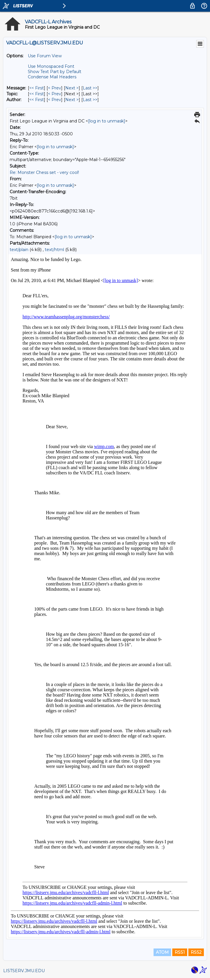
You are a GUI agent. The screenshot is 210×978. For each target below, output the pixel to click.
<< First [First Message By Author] (36, 99)
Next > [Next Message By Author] (72, 99)
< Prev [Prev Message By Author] (54, 99)
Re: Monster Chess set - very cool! (44, 172)
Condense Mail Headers (52, 77)
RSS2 (196, 952)
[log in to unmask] (106, 121)
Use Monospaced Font (51, 66)
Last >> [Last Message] (90, 88)
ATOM (162, 952)
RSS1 (180, 952)
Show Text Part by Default (54, 71)
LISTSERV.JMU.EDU (24, 970)
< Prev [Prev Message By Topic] (54, 93)
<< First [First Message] (36, 88)
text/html (54, 249)
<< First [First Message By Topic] (36, 93)
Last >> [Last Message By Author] (90, 99)
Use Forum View (45, 55)
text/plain (19, 249)
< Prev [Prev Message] (54, 88)
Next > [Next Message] (72, 88)
